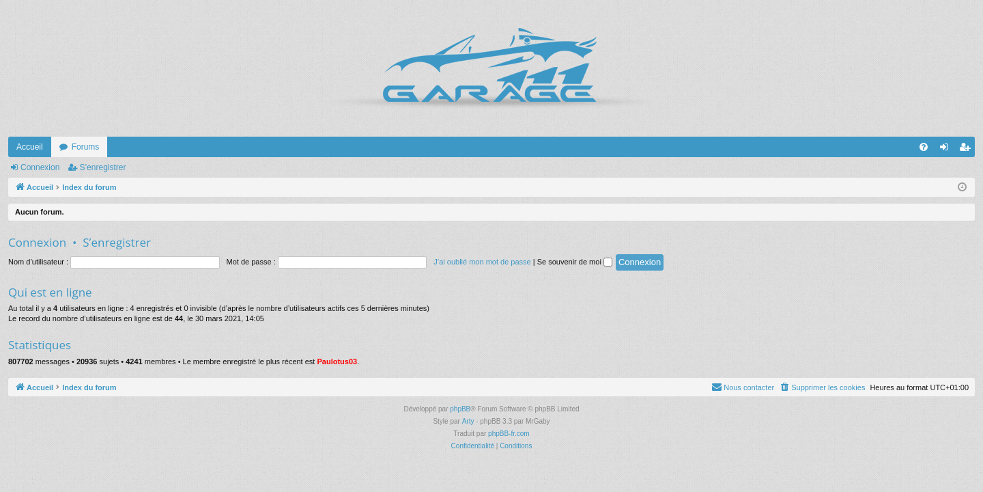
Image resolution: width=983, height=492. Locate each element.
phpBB (460, 409)
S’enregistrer (102, 167)
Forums (86, 147)
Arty (468, 421)
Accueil (29, 147)
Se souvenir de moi (574, 262)
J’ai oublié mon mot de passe (481, 262)
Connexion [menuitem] (947, 149)
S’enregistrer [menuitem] (967, 149)
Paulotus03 (337, 361)
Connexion (39, 167)
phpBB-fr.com (509, 433)
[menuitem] (923, 147)
